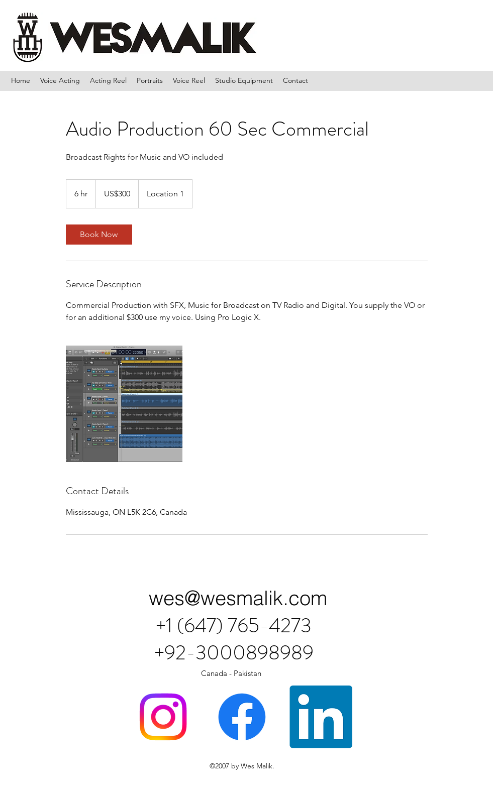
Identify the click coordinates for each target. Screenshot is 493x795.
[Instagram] (163, 717)
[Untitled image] (124, 404)
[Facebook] (242, 717)
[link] (99, 234)
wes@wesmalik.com (238, 598)
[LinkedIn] (320, 717)
